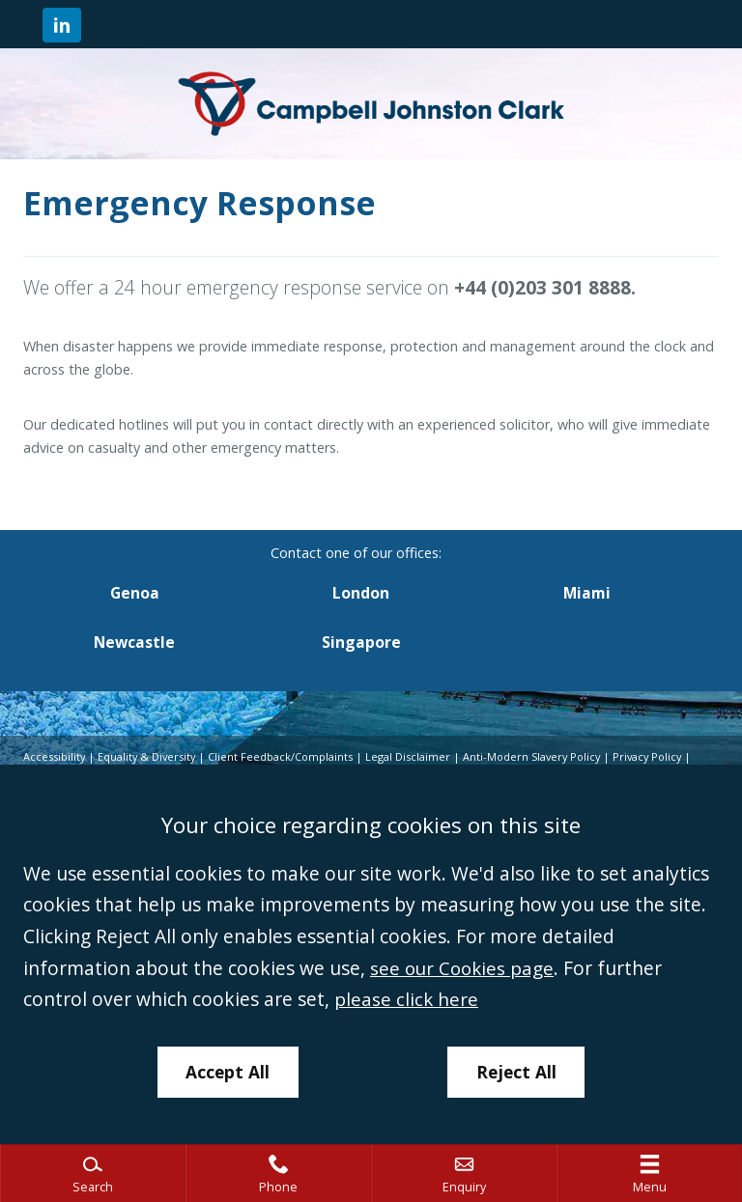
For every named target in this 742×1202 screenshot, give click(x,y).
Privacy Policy (659, 756)
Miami (587, 592)
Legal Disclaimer (412, 756)
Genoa (134, 592)
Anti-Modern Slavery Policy (539, 756)
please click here (406, 998)
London (360, 592)
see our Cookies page (464, 967)
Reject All (516, 1070)
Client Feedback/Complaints (284, 756)
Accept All (227, 1070)
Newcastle (134, 643)
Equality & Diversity (149, 756)
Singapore (361, 643)
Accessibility (54, 756)
